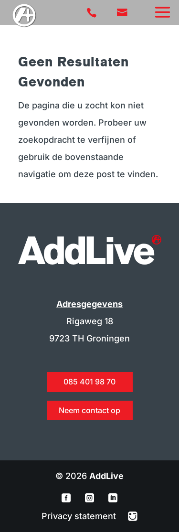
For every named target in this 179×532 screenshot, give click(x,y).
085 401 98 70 (89, 381)
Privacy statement (80, 516)
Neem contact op (89, 410)
